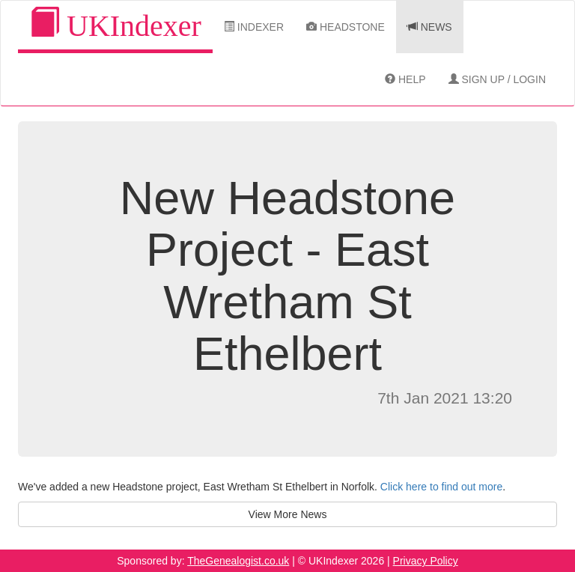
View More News (288, 514)
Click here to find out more (441, 487)
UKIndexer (115, 25)
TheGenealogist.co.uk (238, 561)
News (429, 27)
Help (405, 79)
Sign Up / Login (497, 79)
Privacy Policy (425, 561)
